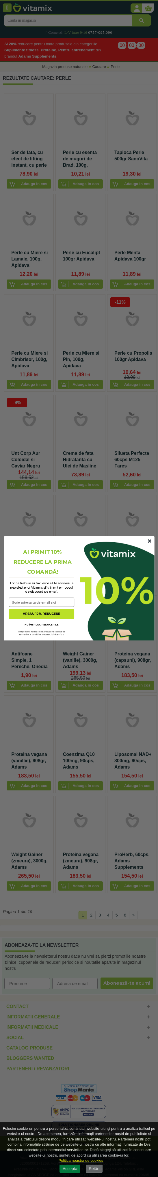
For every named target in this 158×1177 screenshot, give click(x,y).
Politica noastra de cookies (81, 1160)
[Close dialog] (149, 541)
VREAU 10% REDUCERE (41, 614)
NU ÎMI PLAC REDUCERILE (41, 624)
